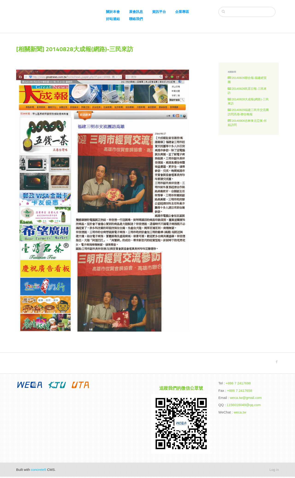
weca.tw (240, 414)
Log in (274, 471)
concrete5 (38, 471)
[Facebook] (277, 363)
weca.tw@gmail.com (246, 399)
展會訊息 (136, 11)
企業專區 (182, 11)
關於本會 (113, 11)
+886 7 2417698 (238, 384)
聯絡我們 (136, 18)
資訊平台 (159, 11)
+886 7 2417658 (239, 392)
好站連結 (113, 18)
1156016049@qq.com (244, 406)
